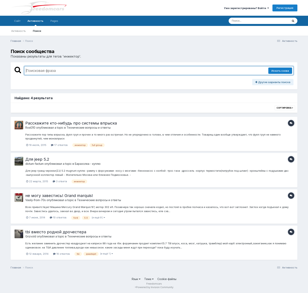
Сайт (17, 20)
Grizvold (30, 236)
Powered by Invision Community (154, 287)
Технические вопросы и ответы (89, 127)
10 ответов (58, 217)
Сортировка (285, 108)
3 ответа (60, 181)
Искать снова (280, 70)
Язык (136, 279)
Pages (54, 20)
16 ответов (61, 253)
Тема (149, 279)
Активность (35, 22)
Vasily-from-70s (35, 200)
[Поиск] (251, 21)
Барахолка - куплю (88, 163)
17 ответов (59, 144)
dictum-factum (34, 163)
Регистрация (285, 7)
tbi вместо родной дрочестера (55, 232)
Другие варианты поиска (272, 82)
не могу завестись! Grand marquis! (59, 195)
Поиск (37, 30)
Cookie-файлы (166, 279)
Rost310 (30, 127)
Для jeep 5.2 (37, 159)
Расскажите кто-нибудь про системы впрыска (71, 123)
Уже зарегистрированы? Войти (246, 8)
